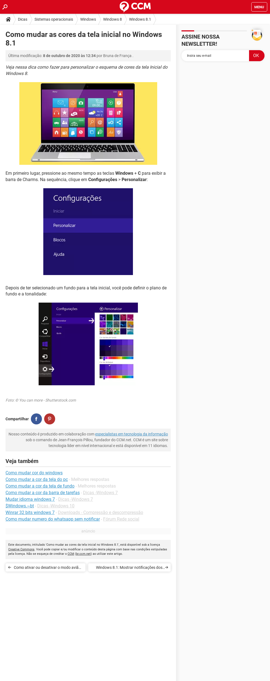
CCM (71, 554)
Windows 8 (112, 19)
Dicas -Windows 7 (100, 492)
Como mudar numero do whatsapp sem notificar (53, 519)
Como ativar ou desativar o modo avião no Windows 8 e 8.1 (47, 568)
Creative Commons (21, 549)
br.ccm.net (83, 554)
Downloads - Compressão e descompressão (100, 512)
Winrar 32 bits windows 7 (30, 512)
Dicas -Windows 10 (55, 505)
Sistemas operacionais (53, 19)
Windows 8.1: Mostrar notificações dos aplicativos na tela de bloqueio (129, 568)
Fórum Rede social (121, 519)
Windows (88, 19)
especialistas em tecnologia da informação (131, 434)
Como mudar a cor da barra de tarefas (43, 492)
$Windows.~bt (20, 505)
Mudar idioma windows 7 (30, 499)
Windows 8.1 (140, 19)
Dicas (22, 19)
